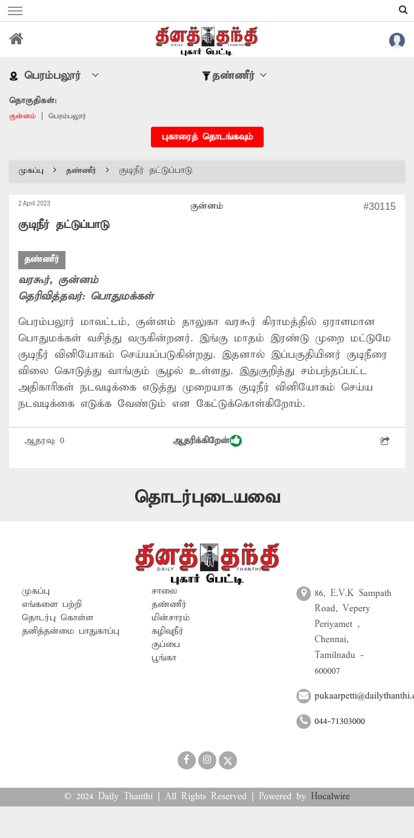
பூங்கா (164, 658)
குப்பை (166, 644)
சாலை (165, 591)
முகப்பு (37, 171)
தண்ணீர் (87, 171)
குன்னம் (22, 116)
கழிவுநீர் (168, 631)
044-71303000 (340, 721)
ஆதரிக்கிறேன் (207, 441)
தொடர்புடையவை (207, 497)
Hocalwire (330, 796)
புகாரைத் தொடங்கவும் (207, 137)
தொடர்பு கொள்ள (57, 618)
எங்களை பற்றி (52, 604)
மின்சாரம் (171, 618)
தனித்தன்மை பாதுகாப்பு (70, 631)
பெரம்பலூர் (67, 116)
